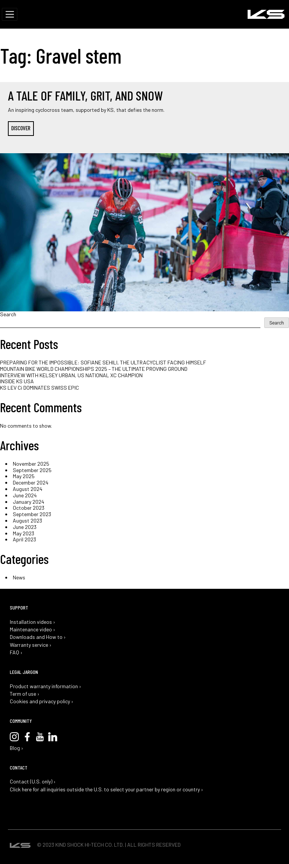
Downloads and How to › (38, 637)
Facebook (27, 736)
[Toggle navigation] (9, 14)
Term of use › (25, 694)
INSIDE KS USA (17, 381)
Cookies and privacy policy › (41, 701)
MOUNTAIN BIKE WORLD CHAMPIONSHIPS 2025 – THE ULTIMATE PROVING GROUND (93, 369)
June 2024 (25, 495)
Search (8, 314)
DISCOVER (20, 128)
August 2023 (27, 520)
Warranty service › (31, 645)
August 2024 (28, 489)
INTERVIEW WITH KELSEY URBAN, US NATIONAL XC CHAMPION (71, 375)
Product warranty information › (45, 686)
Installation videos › (32, 622)
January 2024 (28, 501)
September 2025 (32, 470)
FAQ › (16, 652)
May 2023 (23, 533)
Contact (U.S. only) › (33, 782)
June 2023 (25, 527)
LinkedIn (52, 736)
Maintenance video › (32, 629)
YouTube (39, 736)
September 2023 (32, 514)
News (19, 577)
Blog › (16, 748)
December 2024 (31, 482)
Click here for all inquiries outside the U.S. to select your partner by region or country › (106, 789)
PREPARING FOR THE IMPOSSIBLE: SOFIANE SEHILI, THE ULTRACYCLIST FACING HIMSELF (103, 362)
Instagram (14, 736)
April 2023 (24, 539)
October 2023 (28, 507)
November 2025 (31, 463)
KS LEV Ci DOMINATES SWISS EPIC (39, 387)
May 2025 (24, 476)
